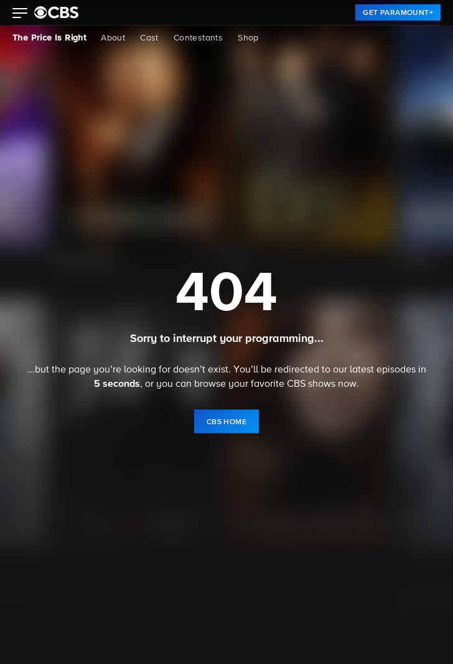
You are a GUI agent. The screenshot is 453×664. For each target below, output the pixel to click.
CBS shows (311, 384)
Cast (149, 38)
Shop (248, 38)
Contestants (198, 38)
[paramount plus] (56, 12)
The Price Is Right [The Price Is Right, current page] (49, 38)
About (113, 38)
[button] (20, 14)
